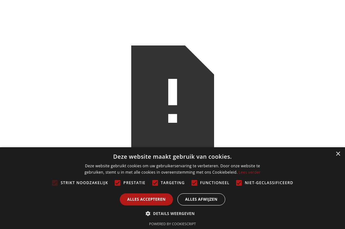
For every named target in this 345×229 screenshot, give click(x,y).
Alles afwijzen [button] (201, 199)
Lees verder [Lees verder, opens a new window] (250, 172)
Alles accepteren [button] (146, 199)
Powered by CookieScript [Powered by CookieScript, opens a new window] (172, 223)
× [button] (337, 154)
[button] (172, 213)
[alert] (172, 188)
